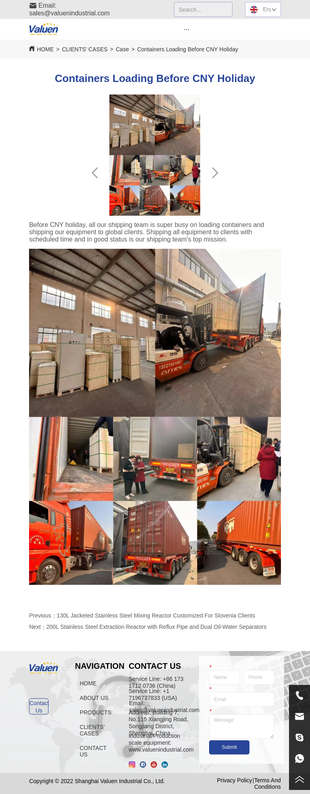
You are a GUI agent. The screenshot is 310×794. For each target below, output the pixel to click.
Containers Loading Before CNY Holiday (187, 49)
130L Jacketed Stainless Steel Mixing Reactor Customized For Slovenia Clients (156, 615)
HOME (45, 49)
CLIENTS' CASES (84, 49)
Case (122, 49)
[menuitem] (186, 29)
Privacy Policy (234, 780)
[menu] (186, 29)
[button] (186, 29)
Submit (229, 747)
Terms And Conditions (267, 783)
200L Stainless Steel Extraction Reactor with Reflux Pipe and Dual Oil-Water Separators (156, 627)
